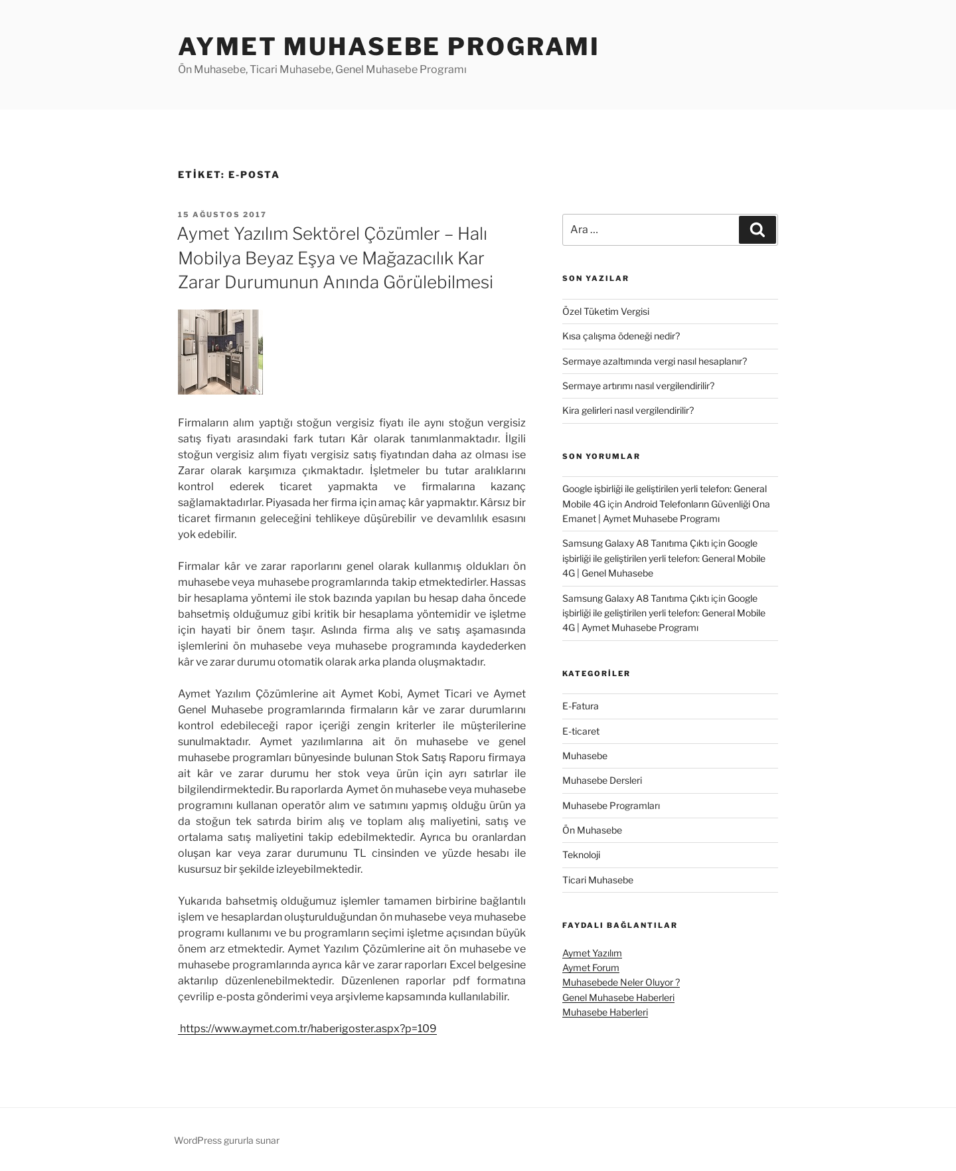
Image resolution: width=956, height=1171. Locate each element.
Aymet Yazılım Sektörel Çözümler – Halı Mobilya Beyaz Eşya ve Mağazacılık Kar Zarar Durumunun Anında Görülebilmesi (335, 257)
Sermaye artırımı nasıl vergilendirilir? (638, 385)
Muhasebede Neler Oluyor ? (621, 982)
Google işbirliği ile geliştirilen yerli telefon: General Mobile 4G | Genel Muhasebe (663, 558)
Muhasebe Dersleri (602, 780)
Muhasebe (584, 755)
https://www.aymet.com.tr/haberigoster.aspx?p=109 (307, 1028)
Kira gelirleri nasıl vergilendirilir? (628, 410)
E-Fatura (580, 705)
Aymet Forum (590, 967)
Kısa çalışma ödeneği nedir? (621, 335)
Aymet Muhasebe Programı (389, 46)
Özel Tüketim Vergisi (605, 311)
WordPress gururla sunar (226, 1140)
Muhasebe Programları (611, 805)
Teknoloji (581, 854)
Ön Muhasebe (592, 830)
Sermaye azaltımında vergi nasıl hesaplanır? (654, 361)
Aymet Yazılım (592, 952)
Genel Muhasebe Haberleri (618, 997)
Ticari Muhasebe (597, 879)
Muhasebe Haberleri (605, 1012)
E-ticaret (580, 731)
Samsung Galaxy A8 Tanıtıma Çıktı (635, 543)
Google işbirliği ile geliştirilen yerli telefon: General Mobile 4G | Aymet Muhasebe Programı (663, 613)
